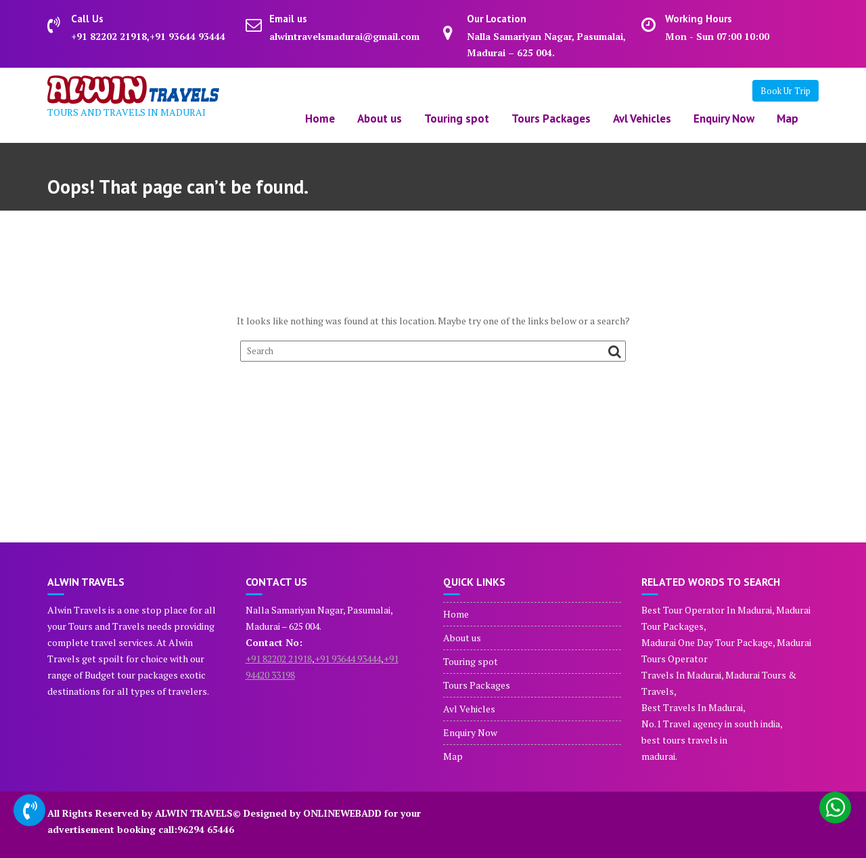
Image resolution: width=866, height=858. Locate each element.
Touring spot (456, 118)
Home (320, 118)
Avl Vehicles (642, 118)
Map (787, 118)
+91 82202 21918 (279, 658)
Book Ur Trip (785, 91)
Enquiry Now (723, 118)
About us (379, 118)
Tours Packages (551, 118)
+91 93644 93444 (348, 658)
